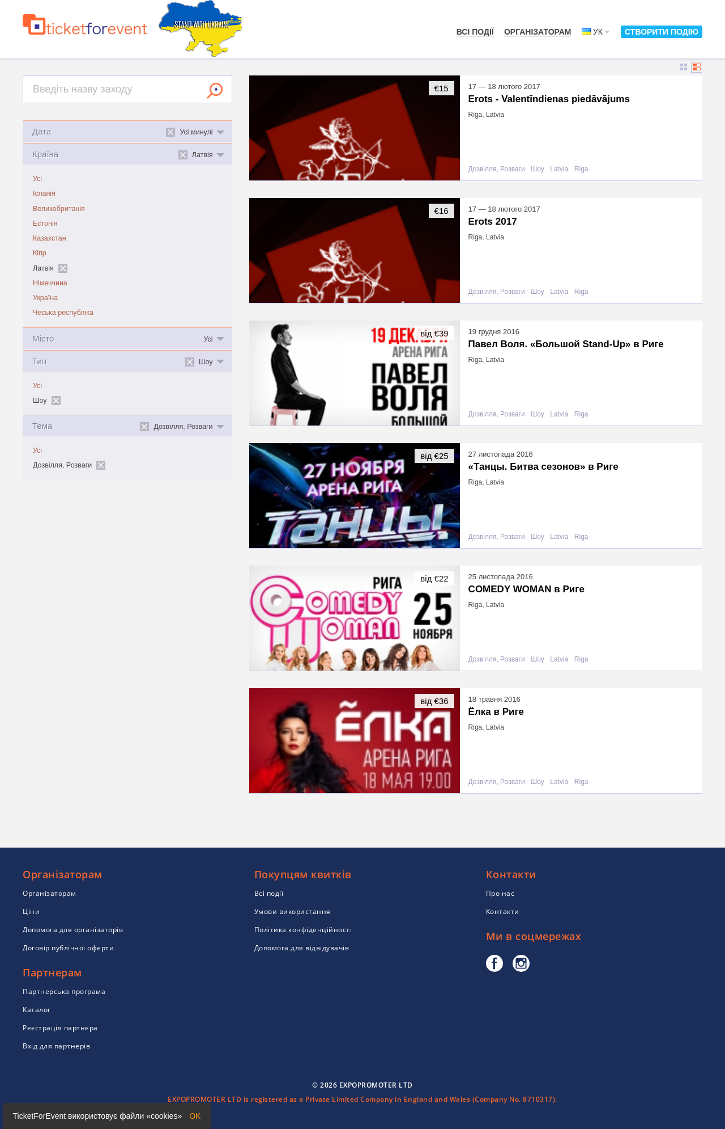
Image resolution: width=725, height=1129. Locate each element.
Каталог (37, 1009)
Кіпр (39, 253)
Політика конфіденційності (303, 929)
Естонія (45, 224)
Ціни (31, 911)
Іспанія (44, 193)
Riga (581, 169)
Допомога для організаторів (73, 929)
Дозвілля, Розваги (496, 169)
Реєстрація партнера (60, 1028)
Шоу (537, 169)
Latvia (559, 169)
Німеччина (50, 283)
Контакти (502, 911)
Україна (45, 298)
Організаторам (538, 31)
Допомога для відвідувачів (301, 948)
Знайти (215, 91)
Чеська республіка (63, 313)
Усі (37, 179)
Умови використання (292, 911)
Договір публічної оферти (68, 948)
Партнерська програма (64, 991)
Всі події (475, 31)
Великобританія (59, 209)
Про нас (500, 893)
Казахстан (49, 238)
